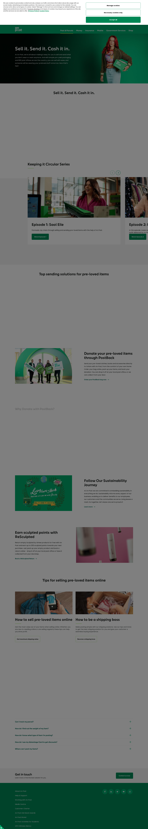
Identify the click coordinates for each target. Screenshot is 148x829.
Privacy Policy (34, 11)
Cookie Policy (44, 11)
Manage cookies (113, 6)
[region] (74, 12)
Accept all (113, 20)
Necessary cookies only (113, 13)
